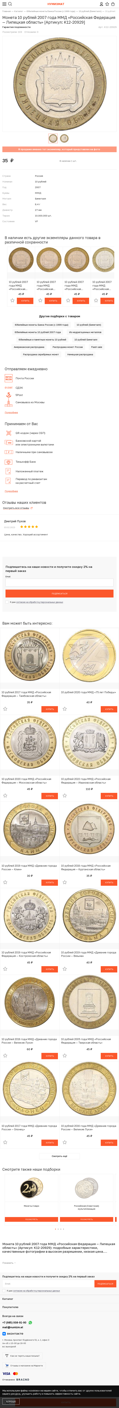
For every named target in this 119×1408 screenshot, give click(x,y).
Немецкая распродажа (80, 354)
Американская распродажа (29, 347)
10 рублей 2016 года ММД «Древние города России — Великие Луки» (29, 1041)
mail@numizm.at (12, 1327)
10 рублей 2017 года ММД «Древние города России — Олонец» (29, 1127)
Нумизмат (56, 4)
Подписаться (59, 593)
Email (8, 576)
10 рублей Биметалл (85, 339)
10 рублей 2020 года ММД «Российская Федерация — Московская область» (26, 780)
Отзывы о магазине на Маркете (24, 1365)
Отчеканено (15, 1379)
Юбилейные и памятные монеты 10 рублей (42, 339)
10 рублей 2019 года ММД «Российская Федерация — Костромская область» (26, 954)
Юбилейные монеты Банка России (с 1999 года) (41, 324)
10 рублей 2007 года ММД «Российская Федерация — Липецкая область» (18, 285)
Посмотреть (31, 1219)
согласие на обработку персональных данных (39, 602)
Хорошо (11, 1401)
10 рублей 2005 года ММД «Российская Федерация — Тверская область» (86, 1041)
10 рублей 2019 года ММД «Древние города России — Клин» (29, 867)
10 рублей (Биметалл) (89, 324)
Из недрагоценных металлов (85, 332)
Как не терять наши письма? (22, 1355)
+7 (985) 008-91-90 (14, 1322)
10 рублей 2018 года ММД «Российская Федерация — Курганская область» (85, 867)
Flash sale (96, 347)
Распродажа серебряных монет (41, 354)
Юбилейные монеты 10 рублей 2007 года (38, 332)
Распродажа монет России (68, 347)
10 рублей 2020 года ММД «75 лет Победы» (88, 692)
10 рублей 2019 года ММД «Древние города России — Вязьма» (88, 954)
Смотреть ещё (59, 1156)
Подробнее (11, 412)
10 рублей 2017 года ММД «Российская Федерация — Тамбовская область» (26, 694)
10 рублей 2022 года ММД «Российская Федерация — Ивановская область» (85, 780)
